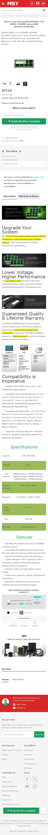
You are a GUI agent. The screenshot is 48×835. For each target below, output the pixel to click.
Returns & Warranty (10, 791)
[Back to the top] (43, 810)
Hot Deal (27, 754)
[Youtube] (28, 789)
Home (3, 16)
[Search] (44, 10)
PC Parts (10, 16)
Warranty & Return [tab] (29, 196)
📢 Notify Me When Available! (24, 121)
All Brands (28, 768)
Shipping (6, 795)
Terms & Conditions (17, 831)
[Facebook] (28, 782)
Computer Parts (21, 16)
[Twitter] (35, 782)
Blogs (4, 759)
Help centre (21, 704)
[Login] (37, 3)
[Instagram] (35, 789)
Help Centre (7, 782)
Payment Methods (9, 786)
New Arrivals (29, 759)
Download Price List (10, 804)
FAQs (4, 777)
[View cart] (43, 3)
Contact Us (6, 800)
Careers (5, 754)
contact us (36, 177)
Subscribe (39, 734)
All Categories (30, 763)
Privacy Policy (33, 831)
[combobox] (24, 10)
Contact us (21, 708)
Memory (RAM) (34, 16)
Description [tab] (9, 196)
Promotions (29, 750)
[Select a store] (32, 3)
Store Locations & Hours (12, 750)
